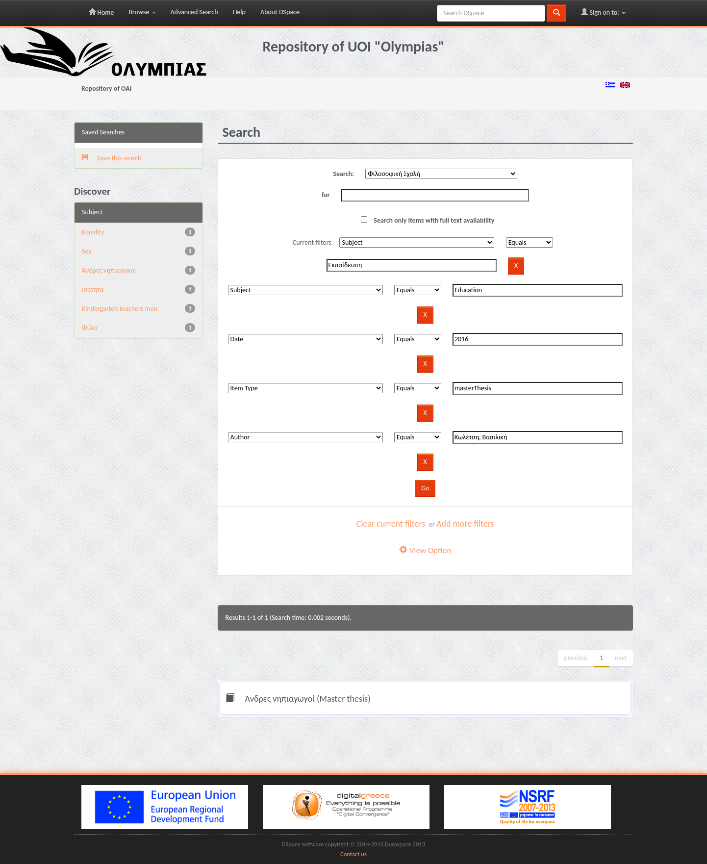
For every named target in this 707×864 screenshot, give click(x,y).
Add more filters (465, 523)
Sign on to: (603, 12)
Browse (141, 12)
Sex (86, 251)
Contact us (353, 854)
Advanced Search (194, 12)
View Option (425, 550)
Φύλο (90, 328)
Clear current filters (391, 523)
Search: (343, 174)
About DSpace (280, 12)
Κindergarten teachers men (119, 309)
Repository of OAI (106, 88)
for (326, 195)
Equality (93, 232)
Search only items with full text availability (427, 220)
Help (239, 12)
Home (101, 12)
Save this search (111, 158)
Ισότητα (92, 289)
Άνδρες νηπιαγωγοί (109, 270)
